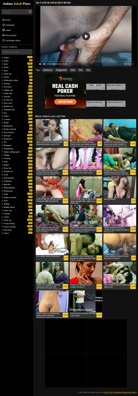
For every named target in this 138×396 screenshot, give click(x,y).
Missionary (7, 191)
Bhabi (5, 123)
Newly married (8, 129)
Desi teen (6, 230)
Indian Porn (16, 4)
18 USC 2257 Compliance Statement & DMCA (120, 392)
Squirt (5, 165)
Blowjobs (6, 145)
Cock (4, 175)
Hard (4, 194)
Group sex (6, 100)
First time (6, 87)
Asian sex (6, 210)
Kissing (5, 84)
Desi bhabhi (7, 178)
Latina (5, 217)
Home (6, 19)
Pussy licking (8, 223)
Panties (5, 214)
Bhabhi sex (7, 106)
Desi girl (6, 136)
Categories (8, 24)
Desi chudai (7, 132)
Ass (4, 113)
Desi (4, 64)
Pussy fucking (8, 227)
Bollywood (6, 126)
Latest (6, 30)
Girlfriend (6, 181)
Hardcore (6, 139)
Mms (4, 71)
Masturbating (8, 188)
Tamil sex (6, 74)
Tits (4, 142)
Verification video (9, 80)
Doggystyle (61, 70)
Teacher (5, 97)
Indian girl (6, 93)
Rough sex (7, 171)
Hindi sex (6, 220)
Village (5, 155)
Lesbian (5, 119)
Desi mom (6, 103)
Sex (81, 70)
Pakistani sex (8, 110)
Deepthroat (7, 149)
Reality (5, 204)
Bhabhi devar (8, 207)
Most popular (9, 35)
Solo (4, 162)
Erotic (5, 61)
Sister (5, 67)
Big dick (5, 184)
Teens (5, 233)
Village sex (7, 90)
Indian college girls (10, 152)
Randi (5, 77)
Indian (5, 58)
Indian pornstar (8, 197)
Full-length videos (11, 40)
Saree (5, 116)
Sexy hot (6, 168)
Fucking (5, 158)
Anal (4, 201)
